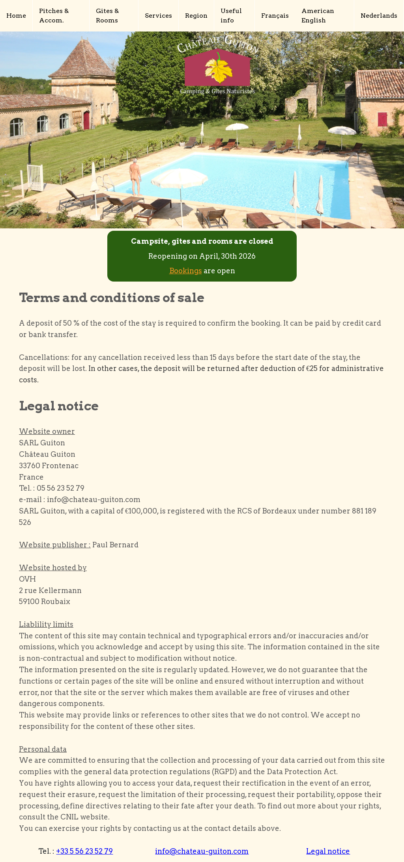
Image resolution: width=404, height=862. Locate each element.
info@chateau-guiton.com (202, 851)
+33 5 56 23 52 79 (84, 851)
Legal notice (328, 851)
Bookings (185, 271)
